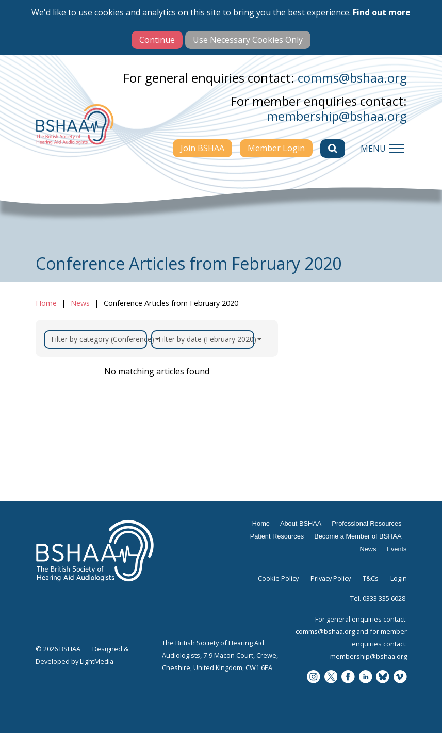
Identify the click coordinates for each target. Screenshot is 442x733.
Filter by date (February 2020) (206, 339)
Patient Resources (277, 536)
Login (398, 578)
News (80, 303)
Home (46, 303)
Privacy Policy (330, 578)
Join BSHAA (202, 148)
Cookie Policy (278, 578)
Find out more (382, 12)
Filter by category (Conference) (99, 339)
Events (396, 549)
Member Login (276, 148)
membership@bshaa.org (337, 115)
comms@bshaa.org (352, 77)
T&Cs (371, 578)
